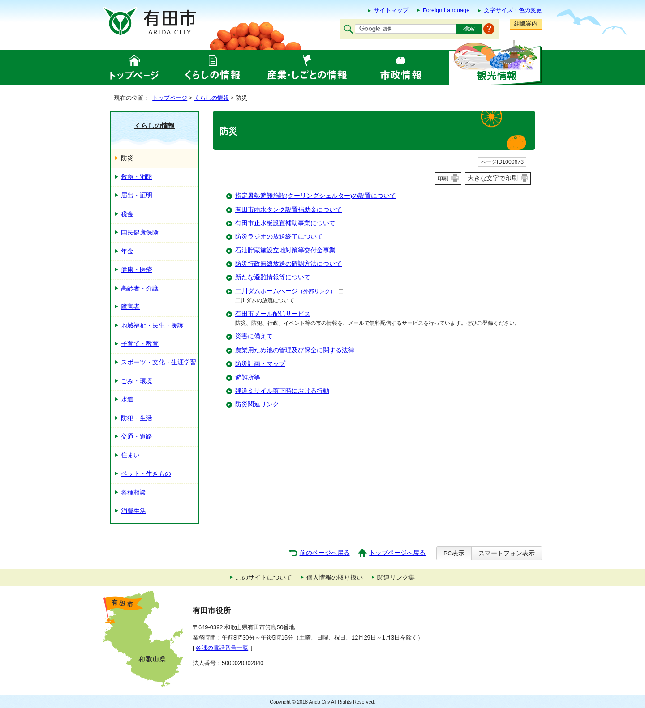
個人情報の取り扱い (334, 577)
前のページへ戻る (325, 553)
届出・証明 (136, 195)
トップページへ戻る (397, 553)
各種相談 (133, 492)
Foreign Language (446, 10)
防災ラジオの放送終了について (279, 236)
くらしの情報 (211, 97)
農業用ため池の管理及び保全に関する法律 (294, 350)
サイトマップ (391, 10)
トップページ (169, 97)
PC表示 (453, 553)
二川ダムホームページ (289, 291)
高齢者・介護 (140, 288)
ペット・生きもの (146, 473)
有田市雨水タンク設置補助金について (288, 209)
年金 (127, 251)
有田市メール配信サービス (272, 314)
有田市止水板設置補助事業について (285, 223)
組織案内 (526, 23)
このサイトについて (264, 577)
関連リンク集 (396, 577)
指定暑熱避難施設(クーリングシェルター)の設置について (315, 195)
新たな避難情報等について (272, 277)
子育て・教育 (140, 344)
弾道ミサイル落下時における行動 (282, 391)
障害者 (130, 306)
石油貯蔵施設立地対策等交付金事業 (285, 250)
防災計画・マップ (260, 363)
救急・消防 (136, 177)
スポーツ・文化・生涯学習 (158, 362)
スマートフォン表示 (506, 553)
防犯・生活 (136, 418)
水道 (127, 399)
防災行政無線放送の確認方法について (288, 263)
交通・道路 (136, 436)
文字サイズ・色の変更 (513, 10)
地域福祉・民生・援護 (152, 325)
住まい (130, 455)
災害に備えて (254, 336)
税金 (127, 214)
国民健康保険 (140, 232)
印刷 (443, 178)
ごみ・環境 (136, 381)
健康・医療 (136, 269)
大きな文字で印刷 (493, 178)
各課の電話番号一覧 (222, 647)
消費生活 (133, 511)
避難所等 (247, 377)
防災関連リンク (257, 404)
